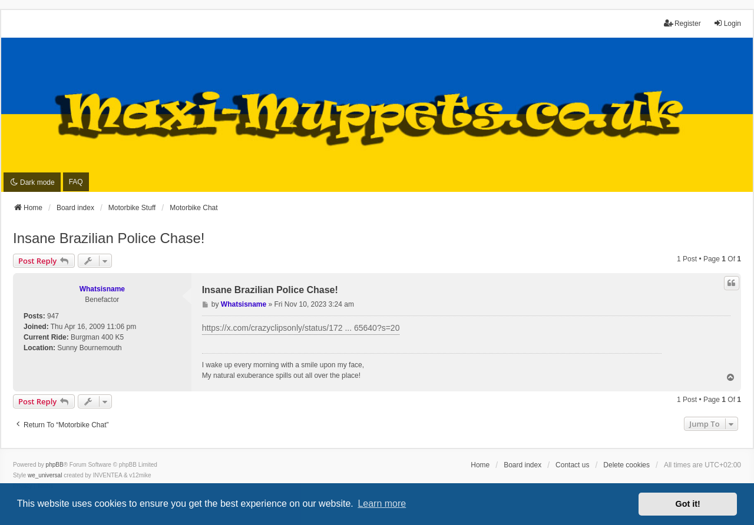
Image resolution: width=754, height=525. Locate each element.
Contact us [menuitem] (572, 465)
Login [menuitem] (727, 23)
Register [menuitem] (682, 23)
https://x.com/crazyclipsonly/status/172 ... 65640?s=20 (301, 328)
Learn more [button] (382, 504)
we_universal (45, 475)
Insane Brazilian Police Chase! (109, 238)
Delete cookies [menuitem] (626, 465)
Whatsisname (102, 289)
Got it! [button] (688, 504)
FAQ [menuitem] (76, 182)
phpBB (55, 464)
